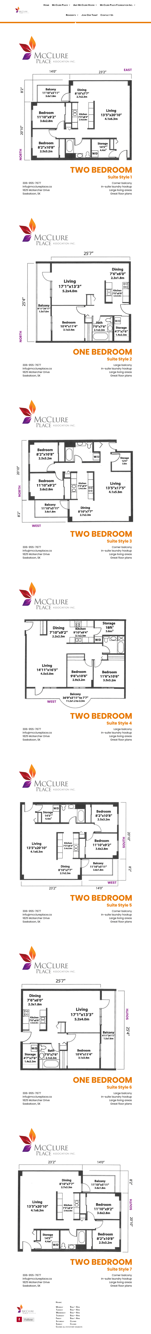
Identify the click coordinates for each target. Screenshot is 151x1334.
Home (46, 5)
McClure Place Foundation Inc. (116, 5)
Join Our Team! (89, 15)
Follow (29, 1319)
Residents (71, 15)
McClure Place (60, 5)
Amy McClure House (84, 5)
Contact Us (106, 15)
